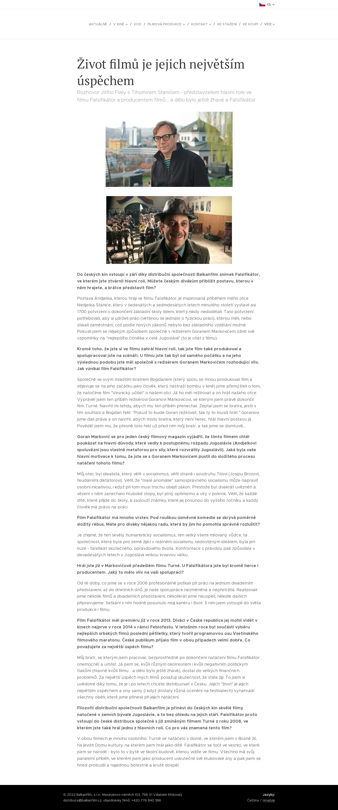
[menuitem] (103, 24)
